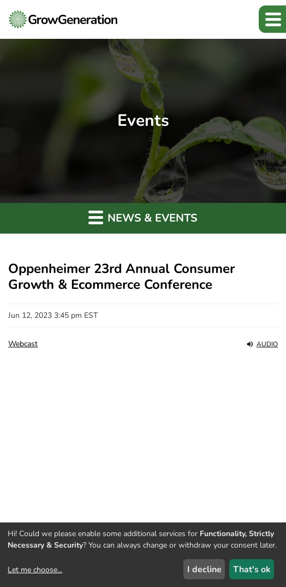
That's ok (252, 569)
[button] (272, 19)
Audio (262, 344)
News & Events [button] (143, 217)
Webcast (23, 344)
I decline (204, 569)
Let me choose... (35, 570)
